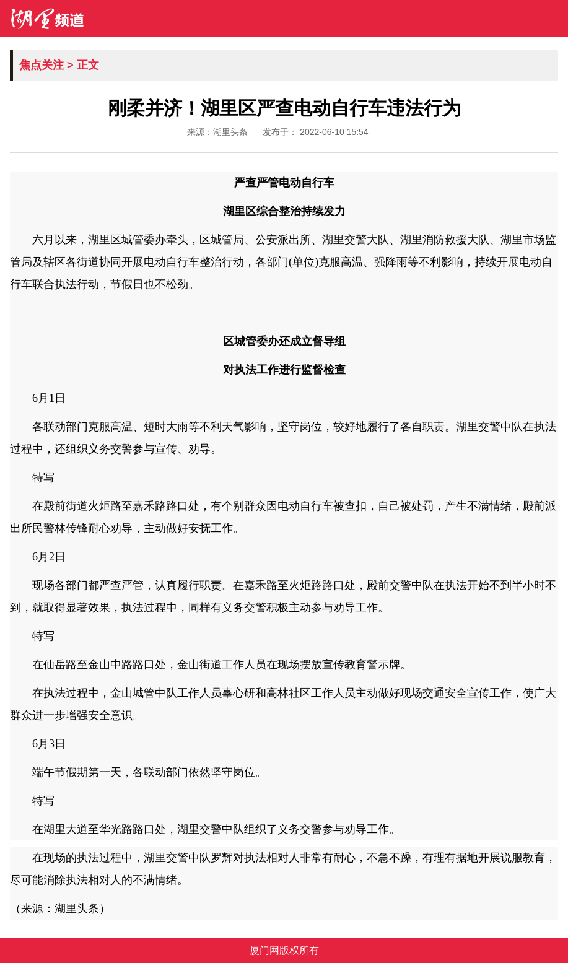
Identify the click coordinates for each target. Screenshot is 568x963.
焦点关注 (41, 65)
